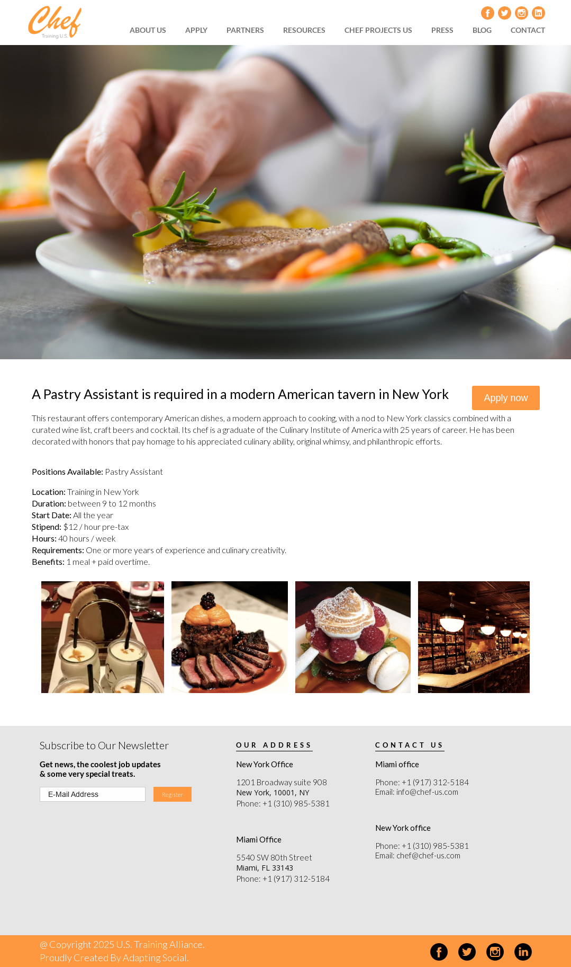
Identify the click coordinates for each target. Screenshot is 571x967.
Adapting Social (155, 957)
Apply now (506, 398)
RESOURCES (304, 29)
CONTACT (528, 29)
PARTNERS (245, 29)
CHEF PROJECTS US (378, 29)
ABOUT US (148, 29)
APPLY (196, 29)
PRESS (442, 29)
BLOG (482, 29)
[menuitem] (151, 30)
